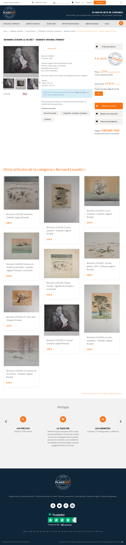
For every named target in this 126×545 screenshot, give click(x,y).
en (111, 2)
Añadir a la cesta (106, 105)
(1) (53, 531)
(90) (46, 531)
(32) (43, 531)
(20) (98, 531)
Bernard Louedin (69, 31)
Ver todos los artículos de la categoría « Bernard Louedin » (102, 393)
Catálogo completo (16, 31)
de (115, 2)
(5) (62, 531)
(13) (39, 531)
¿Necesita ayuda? (28, 496)
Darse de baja (80, 496)
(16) (80, 531)
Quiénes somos (14, 496)
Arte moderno (30, 31)
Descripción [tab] (51, 48)
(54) (72, 531)
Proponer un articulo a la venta (46, 496)
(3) (69, 531)
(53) (29, 531)
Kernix (120, 541)
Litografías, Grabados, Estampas (49, 31)
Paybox (114, 541)
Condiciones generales (109, 496)
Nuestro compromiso (66, 496)
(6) (93, 531)
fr (107, 2)
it (117, 2)
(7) (26, 531)
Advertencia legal (93, 496)
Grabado (47, 119)
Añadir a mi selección (107, 113)
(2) (84, 531)
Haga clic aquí (80, 92)
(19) (59, 531)
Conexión (99, 2)
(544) (22, 531)
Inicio (5, 31)
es (121, 2)
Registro (89, 2)
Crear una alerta (106, 46)
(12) (32, 531)
